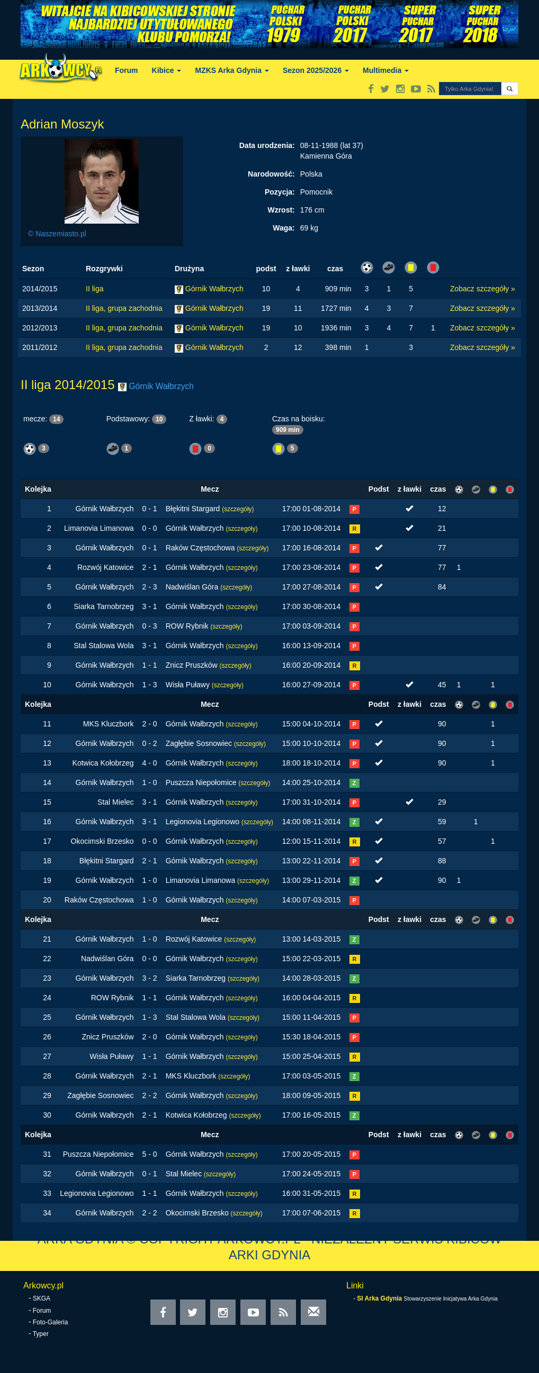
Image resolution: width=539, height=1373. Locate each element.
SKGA (41, 1298)
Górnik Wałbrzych (214, 288)
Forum (126, 70)
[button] (509, 88)
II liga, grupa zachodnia (124, 308)
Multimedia (386, 70)
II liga (94, 288)
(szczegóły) (238, 509)
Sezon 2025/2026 (316, 70)
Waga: (283, 228)
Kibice (167, 70)
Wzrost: (280, 210)
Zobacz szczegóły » (482, 288)
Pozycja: (280, 192)
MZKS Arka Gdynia (231, 70)
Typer (41, 1334)
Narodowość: (271, 174)
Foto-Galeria (50, 1322)
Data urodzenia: (267, 145)
